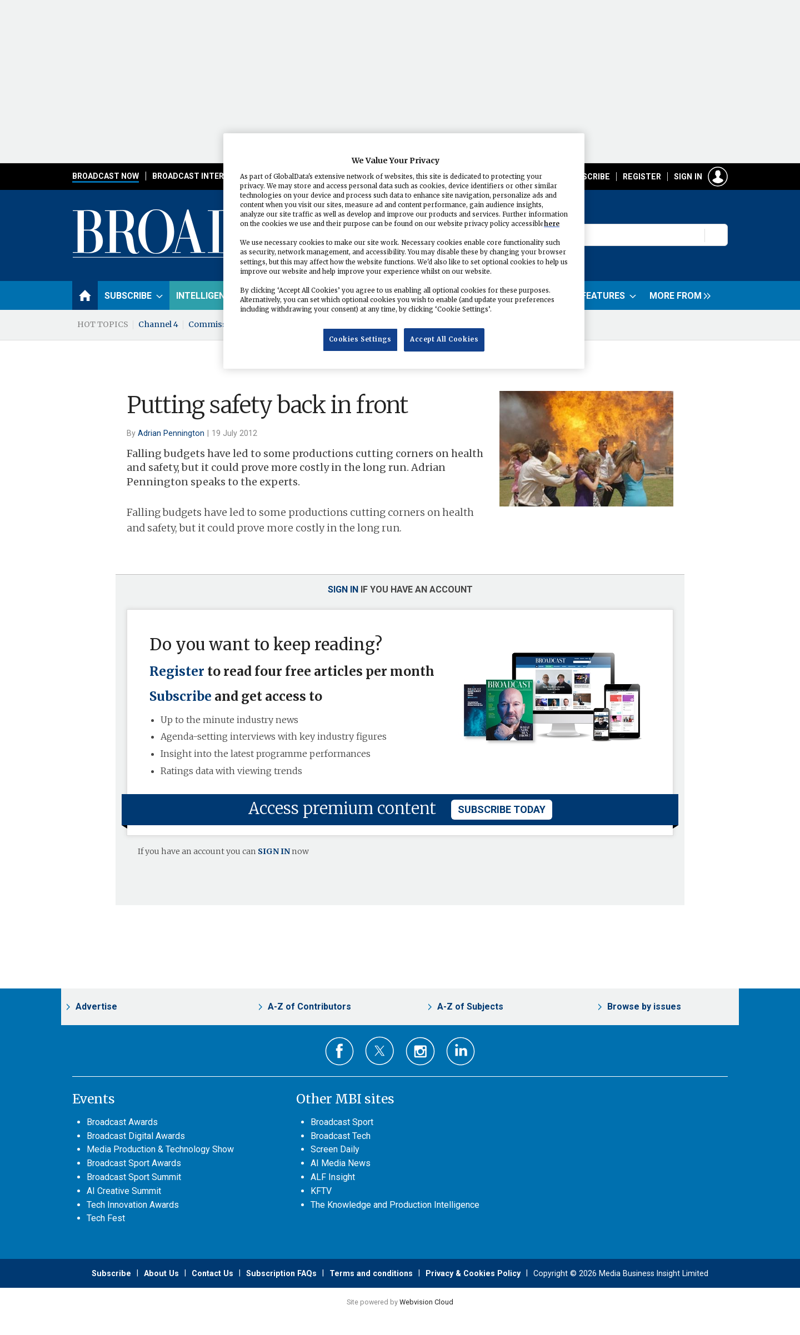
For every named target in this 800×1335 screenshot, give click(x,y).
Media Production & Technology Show (160, 1149)
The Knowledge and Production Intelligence (395, 1205)
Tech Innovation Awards (133, 1205)
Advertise (96, 1006)
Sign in (688, 176)
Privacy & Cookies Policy (473, 1273)
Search (717, 235)
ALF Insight (333, 1177)
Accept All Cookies (444, 339)
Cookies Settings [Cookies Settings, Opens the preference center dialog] (360, 339)
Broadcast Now (105, 176)
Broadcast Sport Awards (134, 1163)
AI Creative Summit (124, 1191)
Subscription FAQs (281, 1273)
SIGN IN (274, 851)
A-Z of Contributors (309, 1006)
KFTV (321, 1191)
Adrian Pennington (171, 433)
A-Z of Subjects (470, 1006)
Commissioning (220, 324)
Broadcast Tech (341, 1136)
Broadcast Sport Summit (134, 1177)
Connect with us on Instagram (420, 1051)
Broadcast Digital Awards (136, 1136)
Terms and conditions (371, 1273)
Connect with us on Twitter (379, 1051)
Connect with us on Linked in (461, 1051)
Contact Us (212, 1273)
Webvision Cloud (426, 1302)
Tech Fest (106, 1218)
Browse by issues (644, 1006)
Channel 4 (158, 324)
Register (642, 176)
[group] (677, 295)
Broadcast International (207, 176)
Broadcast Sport (342, 1122)
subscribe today (502, 809)
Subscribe (588, 176)
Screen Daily (335, 1149)
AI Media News (341, 1163)
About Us (161, 1273)
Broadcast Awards (122, 1122)
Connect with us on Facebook (339, 1051)
